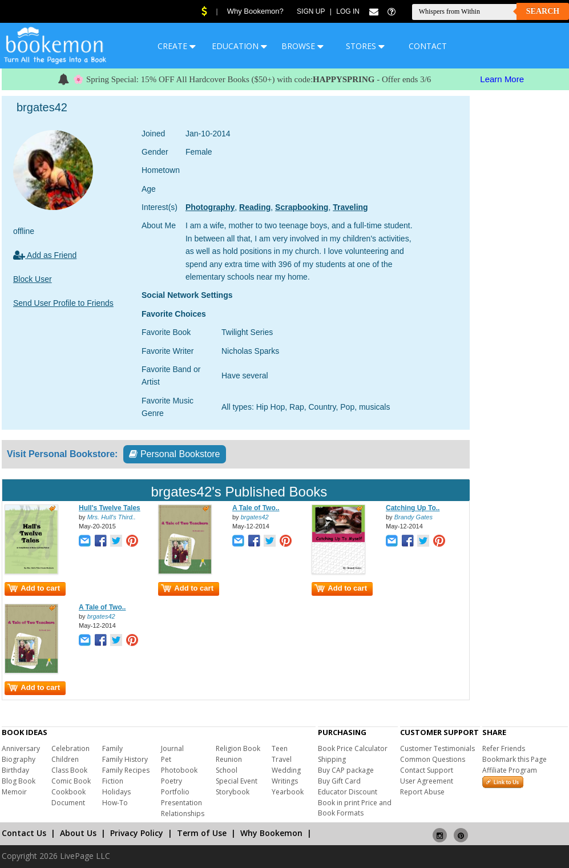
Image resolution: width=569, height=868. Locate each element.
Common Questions (432, 759)
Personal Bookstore (174, 454)
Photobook (179, 770)
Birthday (15, 770)
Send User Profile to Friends (63, 303)
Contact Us (24, 832)
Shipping (332, 759)
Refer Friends (503, 748)
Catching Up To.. (412, 508)
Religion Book (238, 748)
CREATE (177, 46)
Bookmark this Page (514, 759)
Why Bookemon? (255, 11)
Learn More (502, 79)
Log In (348, 11)
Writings (285, 781)
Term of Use (202, 832)
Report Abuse (422, 792)
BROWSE (302, 46)
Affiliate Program (509, 770)
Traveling (350, 207)
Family (112, 748)
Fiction (112, 781)
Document (68, 803)
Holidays (116, 792)
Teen (280, 748)
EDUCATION (239, 46)
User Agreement (426, 781)
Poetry (171, 781)
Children (65, 759)
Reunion (229, 759)
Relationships (182, 813)
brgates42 (255, 517)
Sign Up (311, 11)
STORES (365, 46)
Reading (255, 207)
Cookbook (68, 792)
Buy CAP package (346, 770)
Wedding (286, 770)
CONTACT (428, 46)
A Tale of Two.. (255, 508)
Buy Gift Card (339, 781)
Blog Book (18, 781)
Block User (32, 279)
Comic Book (71, 781)
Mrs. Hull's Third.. (111, 517)
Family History (125, 759)
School (226, 770)
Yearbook (288, 792)
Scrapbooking (301, 207)
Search (542, 11)
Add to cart (33, 588)
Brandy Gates (413, 517)
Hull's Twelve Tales (109, 508)
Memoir (14, 792)
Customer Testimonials (437, 748)
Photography (210, 207)
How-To (115, 803)
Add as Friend (44, 255)
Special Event (236, 781)
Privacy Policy (136, 832)
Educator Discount (347, 792)
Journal (172, 748)
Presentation (181, 803)
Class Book (69, 770)
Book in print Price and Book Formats (355, 808)
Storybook (232, 792)
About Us (78, 832)
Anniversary (21, 748)
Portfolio (175, 792)
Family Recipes (126, 770)
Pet (166, 759)
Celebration (70, 748)
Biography (18, 759)
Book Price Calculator (353, 748)
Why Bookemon (271, 832)
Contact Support (426, 770)
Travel (282, 759)
